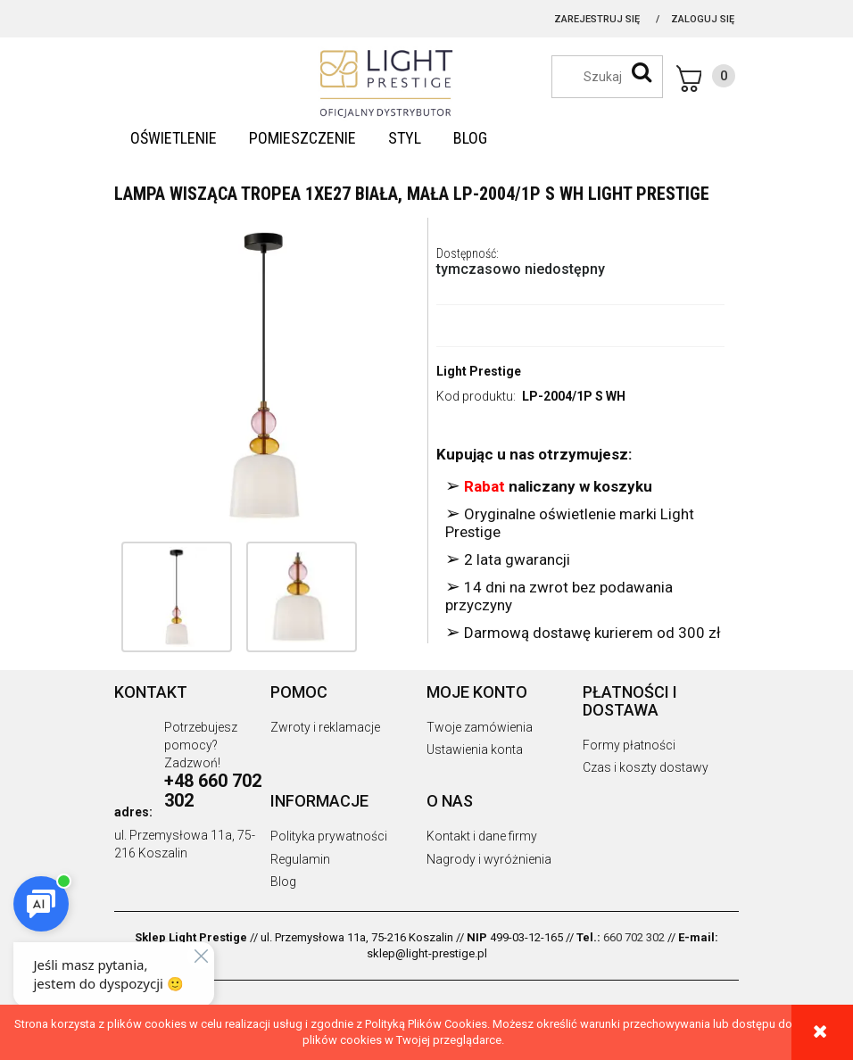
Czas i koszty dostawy (645, 767)
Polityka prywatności (328, 836)
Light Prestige (478, 371)
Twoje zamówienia (479, 727)
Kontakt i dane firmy (481, 836)
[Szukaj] (641, 72)
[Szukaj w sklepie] (616, 76)
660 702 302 (634, 937)
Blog (283, 881)
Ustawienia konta (474, 749)
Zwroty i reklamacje (325, 727)
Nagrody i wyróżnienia (488, 859)
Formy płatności (629, 745)
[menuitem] (173, 138)
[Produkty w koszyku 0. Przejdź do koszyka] (705, 78)
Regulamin (300, 859)
